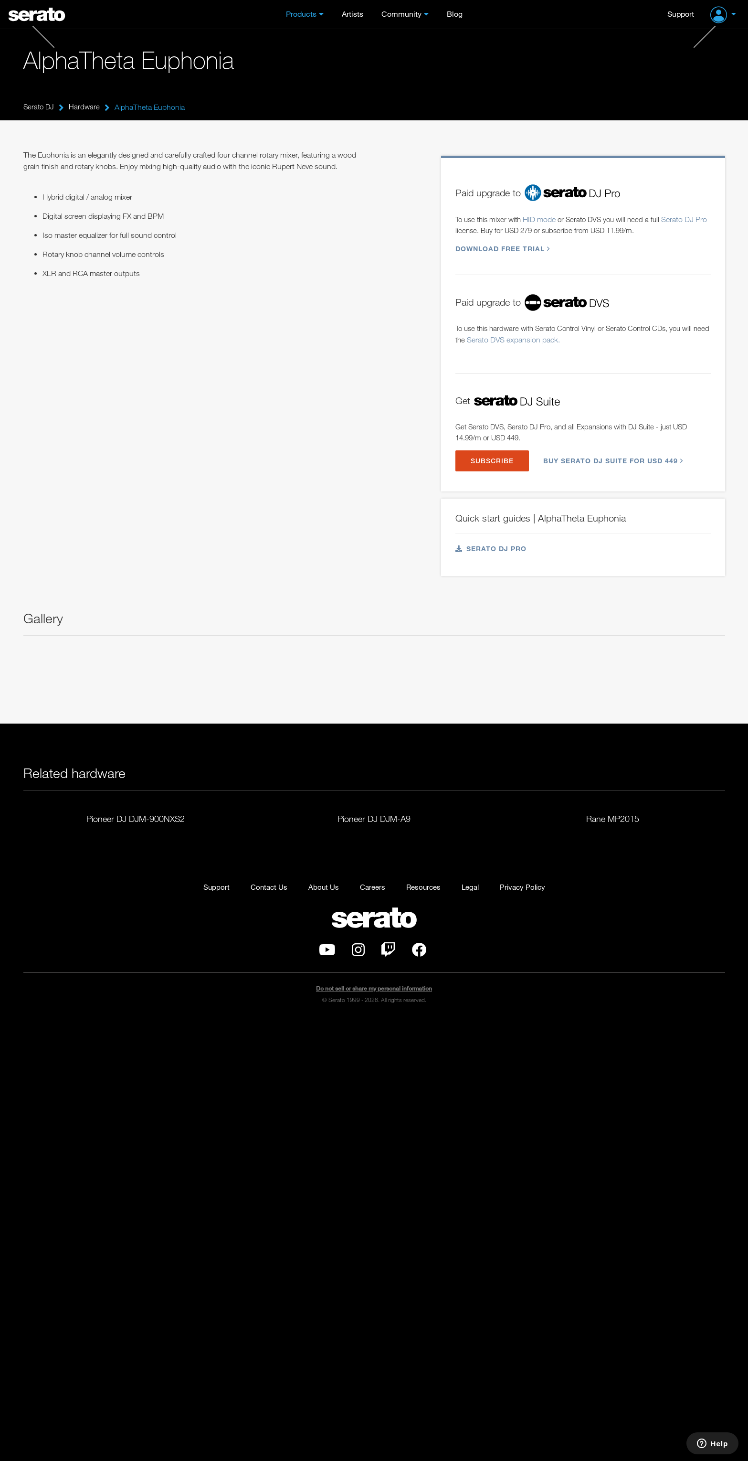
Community (401, 13)
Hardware (86, 107)
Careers (370, 1327)
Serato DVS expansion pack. (532, 328)
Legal (472, 1327)
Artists (352, 13)
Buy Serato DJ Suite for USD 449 (615, 452)
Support (680, 13)
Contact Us (264, 1327)
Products (301, 13)
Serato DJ (39, 107)
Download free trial (501, 236)
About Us (320, 1327)
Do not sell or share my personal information (374, 1429)
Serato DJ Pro (491, 540)
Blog (455, 13)
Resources (423, 1327)
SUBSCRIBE (494, 451)
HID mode (544, 206)
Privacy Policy (527, 1327)
